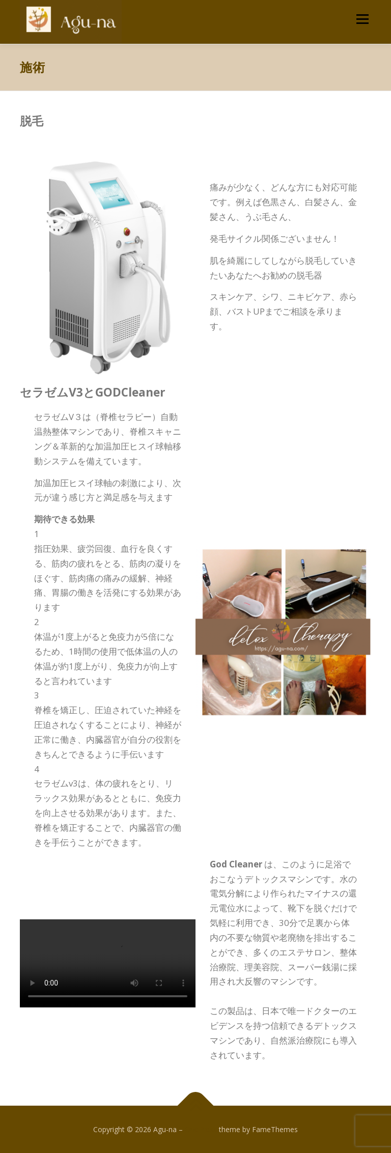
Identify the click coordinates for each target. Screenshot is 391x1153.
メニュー (362, 18)
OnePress (201, 1129)
